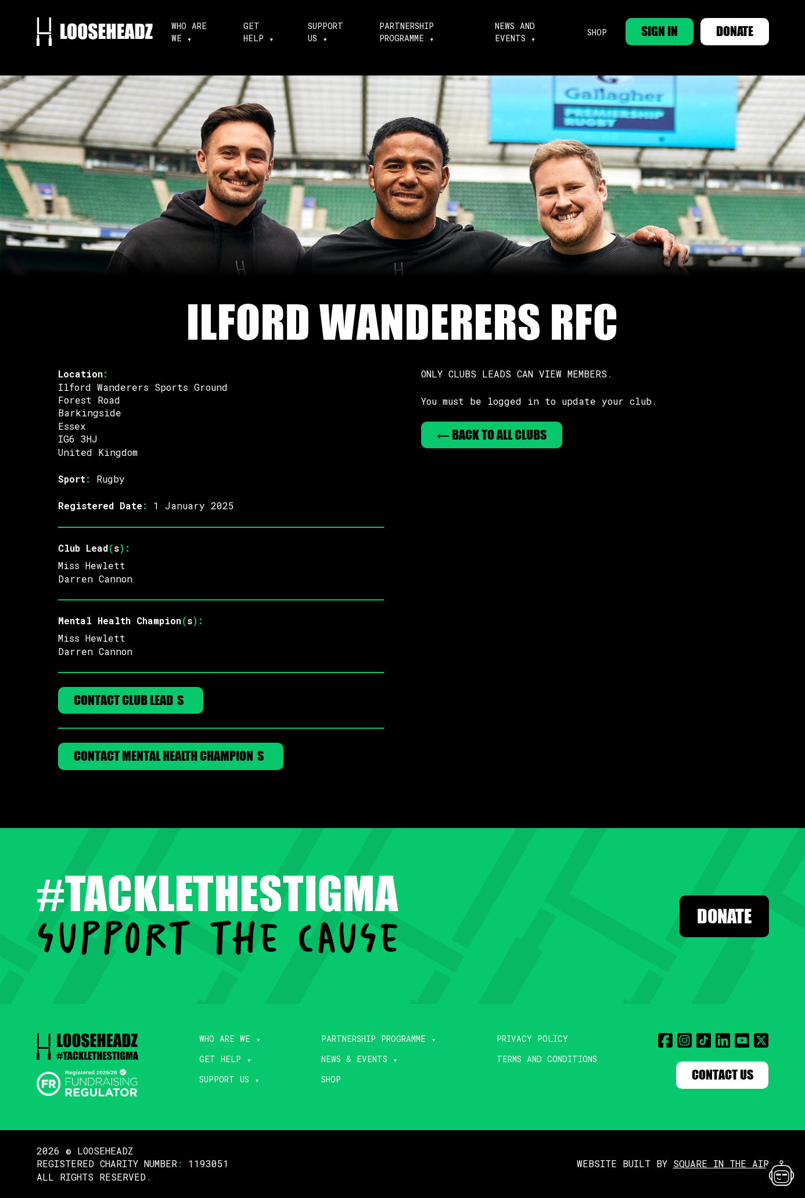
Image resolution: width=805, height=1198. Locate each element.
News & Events (354, 1059)
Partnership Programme (373, 1039)
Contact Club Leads (131, 700)
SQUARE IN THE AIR (721, 1164)
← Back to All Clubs (492, 434)
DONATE (734, 31)
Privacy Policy (532, 1039)
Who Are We (224, 1039)
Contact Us (722, 1075)
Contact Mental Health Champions (171, 756)
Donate (724, 916)
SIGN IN (659, 31)
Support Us (224, 1079)
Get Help (220, 1059)
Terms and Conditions (547, 1059)
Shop (596, 32)
